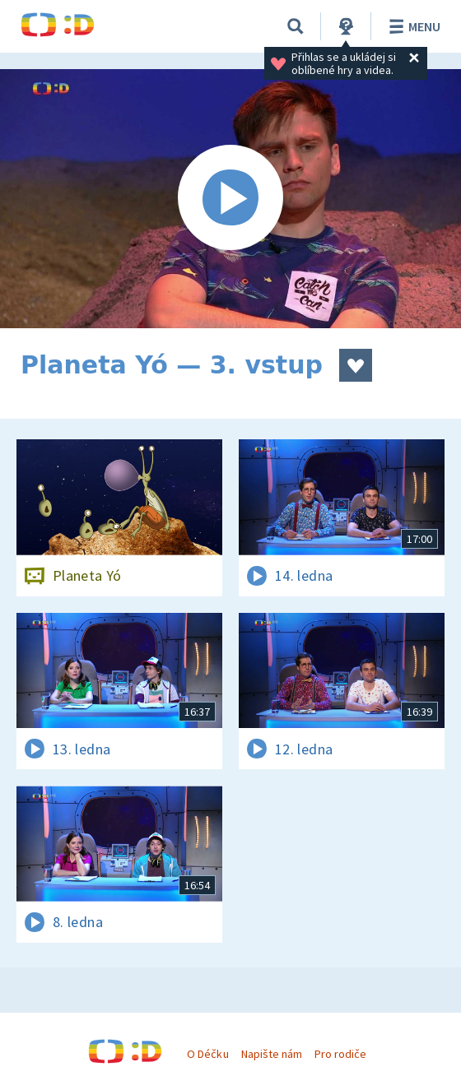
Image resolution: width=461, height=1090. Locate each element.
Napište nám (271, 1053)
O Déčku (207, 1053)
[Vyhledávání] (295, 26)
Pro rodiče (340, 1053)
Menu (412, 26)
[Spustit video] (230, 198)
